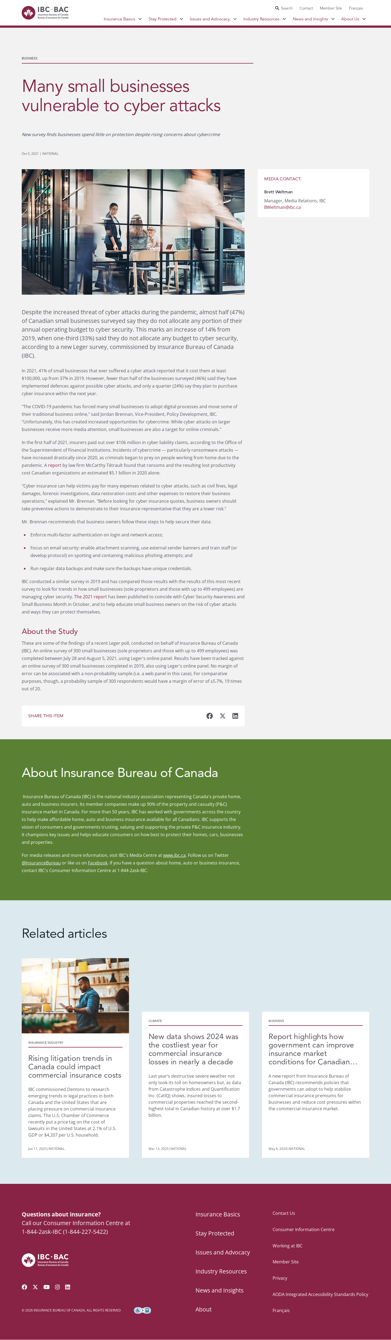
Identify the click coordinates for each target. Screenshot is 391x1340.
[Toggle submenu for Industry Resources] (284, 19)
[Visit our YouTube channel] (46, 1287)
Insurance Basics (119, 19)
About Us (350, 19)
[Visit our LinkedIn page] (67, 1287)
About (203, 1309)
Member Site (331, 8)
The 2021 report (90, 597)
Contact (306, 8)
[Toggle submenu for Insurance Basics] (140, 19)
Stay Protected (162, 19)
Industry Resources (261, 19)
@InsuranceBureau (41, 863)
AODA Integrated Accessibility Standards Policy (320, 1294)
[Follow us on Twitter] (35, 1287)
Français (356, 8)
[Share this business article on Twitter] (222, 716)
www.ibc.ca (174, 855)
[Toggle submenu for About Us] (364, 19)
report (54, 465)
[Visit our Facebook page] (24, 1287)
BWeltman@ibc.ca (282, 207)
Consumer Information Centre (304, 1230)
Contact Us (284, 1213)
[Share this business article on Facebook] (209, 716)
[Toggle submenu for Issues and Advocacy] (235, 19)
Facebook (98, 863)
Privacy (280, 1278)
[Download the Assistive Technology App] (142, 1310)
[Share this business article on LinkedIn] (235, 716)
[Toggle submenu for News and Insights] (333, 19)
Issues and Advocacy (210, 19)
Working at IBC (287, 1246)
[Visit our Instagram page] (57, 1287)
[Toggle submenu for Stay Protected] (181, 19)
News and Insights (310, 19)
